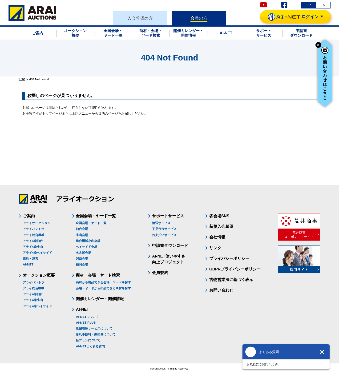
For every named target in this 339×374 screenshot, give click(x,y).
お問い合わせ (221, 290)
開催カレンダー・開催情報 (100, 299)
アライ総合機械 (33, 235)
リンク (215, 248)
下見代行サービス (164, 229)
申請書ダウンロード (170, 245)
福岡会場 (82, 264)
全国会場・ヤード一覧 (91, 223)
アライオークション (36, 223)
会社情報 (217, 237)
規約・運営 (30, 258)
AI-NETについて (87, 316)
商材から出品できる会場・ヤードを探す (103, 282)
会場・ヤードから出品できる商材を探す (103, 288)
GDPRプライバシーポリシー (235, 269)
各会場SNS (219, 216)
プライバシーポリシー (229, 258)
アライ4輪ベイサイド (37, 252)
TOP (22, 79)
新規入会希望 (221, 226)
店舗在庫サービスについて (94, 328)
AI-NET (28, 264)
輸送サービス (161, 223)
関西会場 (82, 258)
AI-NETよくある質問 (90, 346)
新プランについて (88, 340)
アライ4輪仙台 (33, 241)
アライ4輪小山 (33, 247)
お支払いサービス (164, 235)
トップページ (52, 113)
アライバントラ (33, 229)
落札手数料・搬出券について (96, 334)
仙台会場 (82, 229)
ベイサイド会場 (86, 247)
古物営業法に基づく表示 (231, 279)
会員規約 (160, 272)
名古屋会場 (83, 252)
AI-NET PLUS (86, 322)
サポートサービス (168, 216)
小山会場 (82, 235)
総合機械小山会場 (88, 241)
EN (323, 5)
